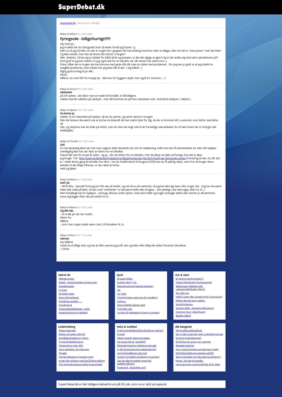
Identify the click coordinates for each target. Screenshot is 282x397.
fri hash (121, 334)
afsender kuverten (185, 345)
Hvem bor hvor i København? (190, 311)
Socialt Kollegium (184, 304)
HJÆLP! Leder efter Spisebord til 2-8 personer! (199, 296)
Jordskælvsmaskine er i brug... (74, 338)
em (118, 290)
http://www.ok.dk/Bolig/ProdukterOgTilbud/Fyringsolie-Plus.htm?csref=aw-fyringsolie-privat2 (132, 158)
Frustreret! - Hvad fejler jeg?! (131, 367)
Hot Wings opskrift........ (70, 301)
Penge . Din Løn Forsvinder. (189, 360)
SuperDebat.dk (67, 23)
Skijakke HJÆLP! (183, 315)
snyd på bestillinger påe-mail (132, 353)
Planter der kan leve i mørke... (191, 300)
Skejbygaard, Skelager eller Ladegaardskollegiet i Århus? (190, 288)
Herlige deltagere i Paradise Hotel (76, 356)
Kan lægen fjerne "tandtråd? (131, 341)
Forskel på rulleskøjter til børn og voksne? (138, 312)
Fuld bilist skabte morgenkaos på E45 (195, 353)
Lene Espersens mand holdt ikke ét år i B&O (198, 364)
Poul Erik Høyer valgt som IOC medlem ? (137, 297)
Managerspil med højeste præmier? (135, 286)
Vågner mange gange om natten (133, 338)
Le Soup (63, 290)
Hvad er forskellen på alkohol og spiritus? (138, 356)
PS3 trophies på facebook (189, 330)
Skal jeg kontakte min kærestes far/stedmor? (198, 356)
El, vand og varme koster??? (189, 278)
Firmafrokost (65, 305)
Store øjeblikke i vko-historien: (74, 349)
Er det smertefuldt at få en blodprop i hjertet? (140, 330)
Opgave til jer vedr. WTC (71, 345)
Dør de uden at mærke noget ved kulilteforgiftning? (134, 362)
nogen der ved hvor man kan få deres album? (82, 360)
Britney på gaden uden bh (72, 334)
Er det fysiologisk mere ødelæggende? (136, 349)
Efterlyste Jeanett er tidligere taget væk (136, 345)
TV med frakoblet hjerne (71, 341)
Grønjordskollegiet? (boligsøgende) (194, 282)
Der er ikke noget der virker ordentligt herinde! (199, 334)
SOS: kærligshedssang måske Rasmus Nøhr (81, 364)
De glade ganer (66, 293)
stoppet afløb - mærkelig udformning (195, 308)
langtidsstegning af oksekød (73, 312)
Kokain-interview (67, 330)
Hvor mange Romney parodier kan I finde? (197, 349)
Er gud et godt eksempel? (188, 338)
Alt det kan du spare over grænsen (193, 341)
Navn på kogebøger (69, 297)
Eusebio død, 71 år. (127, 282)
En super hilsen (125, 278)
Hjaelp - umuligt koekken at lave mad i (78, 282)
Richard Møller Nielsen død (131, 305)
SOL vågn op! (182, 293)
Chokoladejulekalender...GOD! (74, 308)
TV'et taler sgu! (124, 308)
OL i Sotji (121, 293)
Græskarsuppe (66, 286)
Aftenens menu (66, 278)
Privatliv (63, 353)
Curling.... (122, 301)
